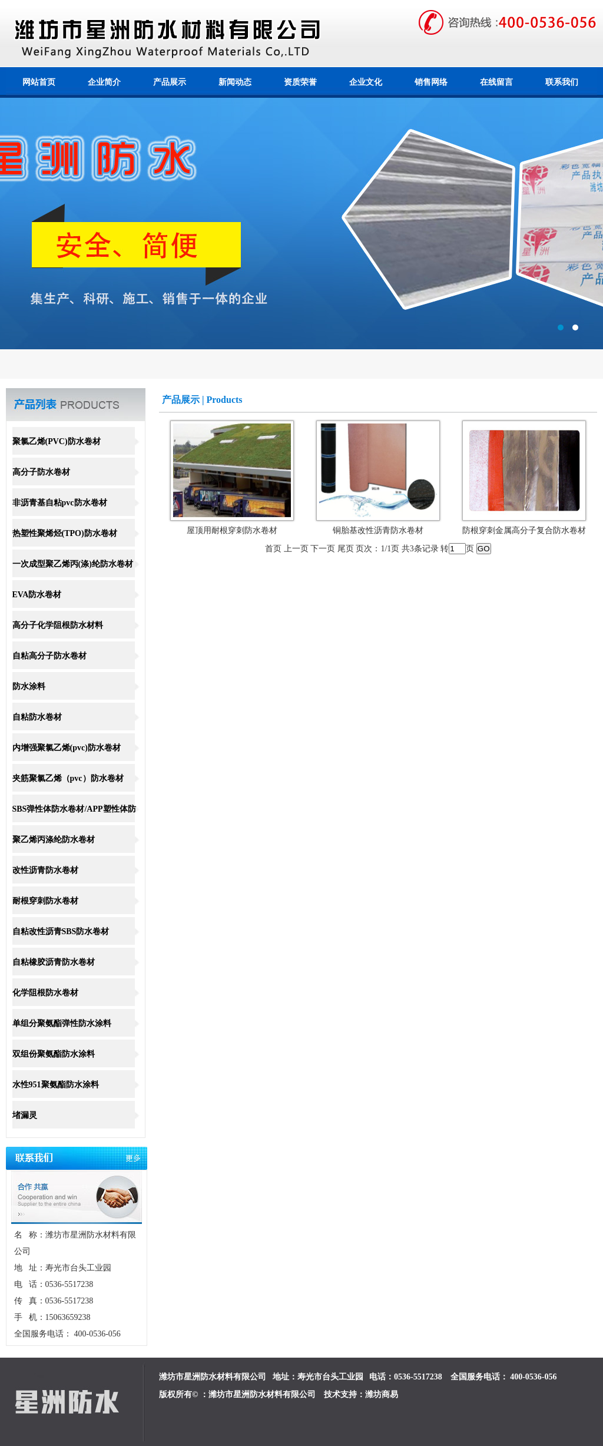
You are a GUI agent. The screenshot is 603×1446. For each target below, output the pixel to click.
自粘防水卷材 (37, 717)
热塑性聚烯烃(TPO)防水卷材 (64, 533)
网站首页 (38, 82)
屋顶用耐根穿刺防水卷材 (232, 530)
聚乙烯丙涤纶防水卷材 (53, 839)
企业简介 (104, 82)
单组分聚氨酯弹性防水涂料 (61, 1023)
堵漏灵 (24, 1115)
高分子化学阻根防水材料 (57, 625)
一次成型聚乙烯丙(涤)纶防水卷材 (72, 564)
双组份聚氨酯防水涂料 (53, 1054)
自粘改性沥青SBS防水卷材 (61, 931)
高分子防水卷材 (41, 472)
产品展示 (169, 82)
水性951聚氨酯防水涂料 (55, 1084)
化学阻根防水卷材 (45, 992)
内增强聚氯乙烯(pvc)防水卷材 (66, 747)
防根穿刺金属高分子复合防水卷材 (524, 530)
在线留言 (496, 82)
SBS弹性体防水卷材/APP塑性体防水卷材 (74, 822)
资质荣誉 (300, 82)
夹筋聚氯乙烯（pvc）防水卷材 (68, 778)
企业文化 (365, 82)
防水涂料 (28, 686)
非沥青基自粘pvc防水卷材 (59, 502)
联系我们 (561, 82)
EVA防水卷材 (37, 594)
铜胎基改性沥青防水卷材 (378, 530)
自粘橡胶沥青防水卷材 (53, 962)
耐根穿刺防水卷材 (45, 900)
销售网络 (431, 82)
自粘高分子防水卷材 (49, 655)
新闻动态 (234, 82)
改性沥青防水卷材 (45, 870)
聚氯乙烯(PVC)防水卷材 (56, 441)
